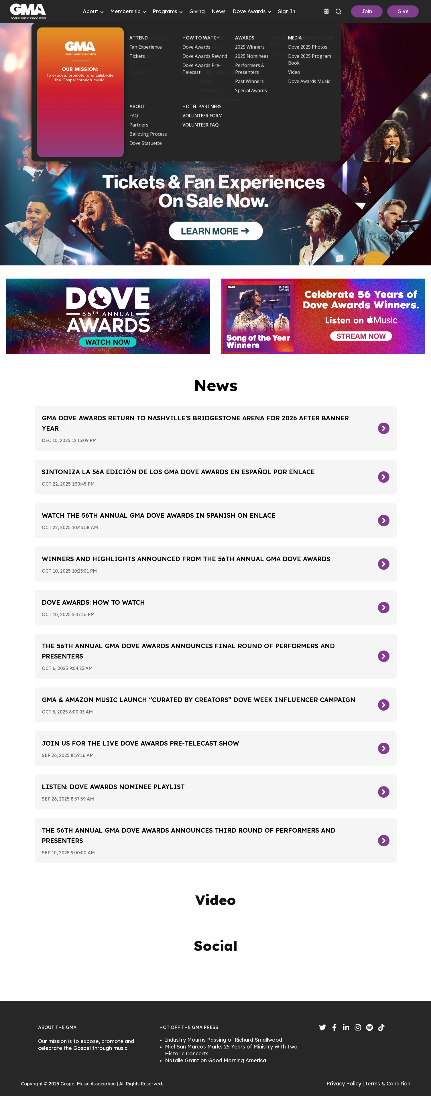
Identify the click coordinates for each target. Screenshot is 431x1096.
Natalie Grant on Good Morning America (215, 1060)
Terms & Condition (387, 1083)
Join (367, 11)
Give (403, 11)
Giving (197, 11)
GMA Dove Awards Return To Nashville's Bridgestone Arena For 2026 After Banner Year (195, 423)
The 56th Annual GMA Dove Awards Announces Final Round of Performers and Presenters (188, 651)
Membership (125, 11)
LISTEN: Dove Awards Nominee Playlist (113, 787)
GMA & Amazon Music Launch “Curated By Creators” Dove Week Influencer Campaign (198, 700)
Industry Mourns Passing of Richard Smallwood (223, 1039)
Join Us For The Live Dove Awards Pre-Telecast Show (140, 743)
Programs (165, 11)
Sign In (286, 11)
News (219, 11)
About (90, 11)
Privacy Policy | (345, 1083)
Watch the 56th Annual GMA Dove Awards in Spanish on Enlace (158, 515)
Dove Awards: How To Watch (93, 602)
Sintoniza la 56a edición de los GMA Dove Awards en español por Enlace (178, 472)
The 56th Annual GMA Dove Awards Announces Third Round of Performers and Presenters (188, 835)
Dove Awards (249, 11)
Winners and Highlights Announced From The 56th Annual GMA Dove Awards (186, 559)
